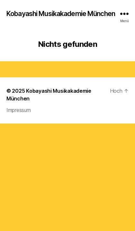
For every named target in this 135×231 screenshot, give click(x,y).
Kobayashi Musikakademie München (60, 13)
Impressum (18, 110)
